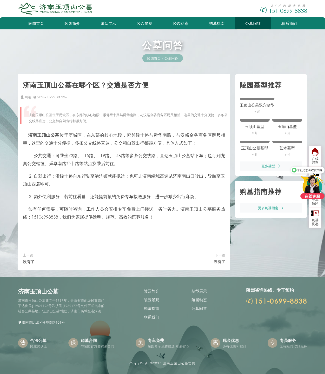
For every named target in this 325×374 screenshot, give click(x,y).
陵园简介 (72, 23)
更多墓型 (271, 166)
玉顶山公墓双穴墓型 (257, 104)
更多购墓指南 (271, 208)
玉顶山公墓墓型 (254, 147)
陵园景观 (144, 23)
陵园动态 (180, 23)
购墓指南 (217, 23)
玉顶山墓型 (254, 126)
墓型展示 (108, 23)
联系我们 (289, 23)
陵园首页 (36, 23)
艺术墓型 (287, 147)
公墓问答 (253, 23)
